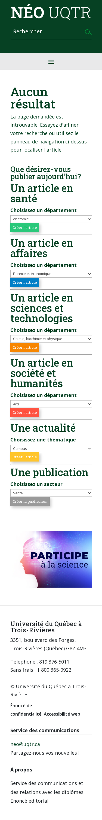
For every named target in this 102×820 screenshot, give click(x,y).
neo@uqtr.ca (25, 744)
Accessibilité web (62, 714)
